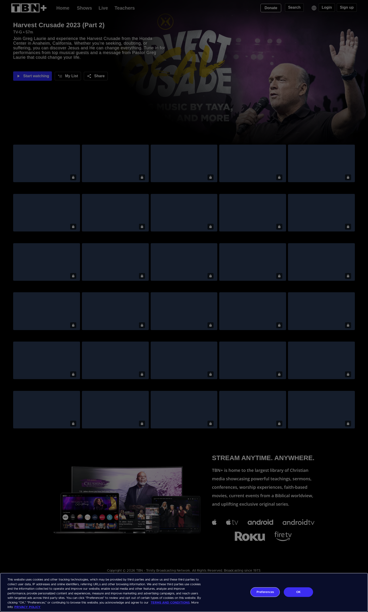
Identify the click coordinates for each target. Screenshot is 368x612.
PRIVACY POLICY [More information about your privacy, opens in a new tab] (27, 607)
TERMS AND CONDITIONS (170, 602)
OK (298, 591)
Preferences (265, 591)
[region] (184, 592)
